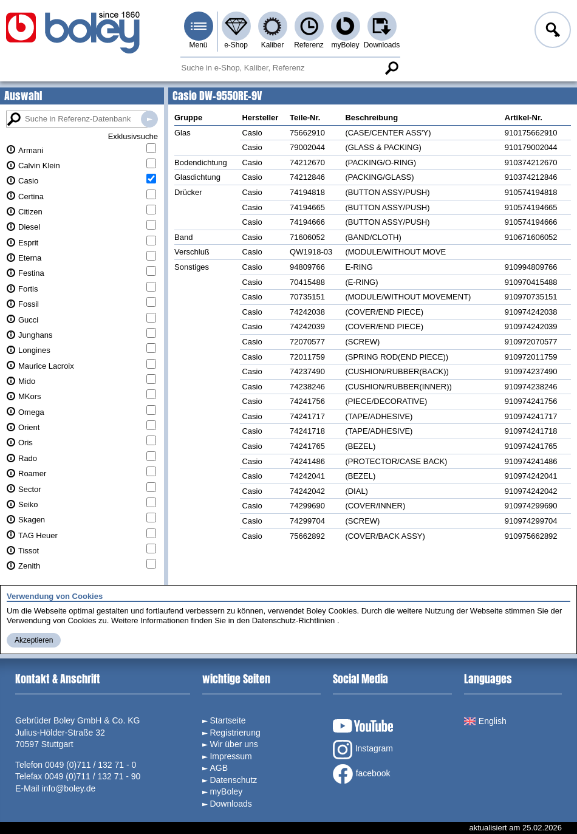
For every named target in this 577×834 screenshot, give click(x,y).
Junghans (35, 335)
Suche (391, 68)
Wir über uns (234, 744)
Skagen (31, 519)
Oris (25, 442)
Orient (28, 427)
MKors (29, 396)
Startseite (227, 720)
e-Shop (236, 45)
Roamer (32, 473)
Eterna (29, 257)
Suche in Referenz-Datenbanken (149, 119)
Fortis (28, 288)
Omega (31, 412)
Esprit (28, 242)
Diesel (29, 226)
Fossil (28, 304)
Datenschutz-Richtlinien (293, 620)
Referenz (309, 45)
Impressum (230, 756)
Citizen (30, 211)
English (485, 721)
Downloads (382, 45)
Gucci (28, 319)
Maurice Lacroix (46, 366)
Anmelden (551, 32)
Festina (31, 273)
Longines (34, 350)
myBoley (345, 45)
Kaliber (272, 45)
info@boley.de (69, 788)
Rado (27, 458)
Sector (29, 489)
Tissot (28, 550)
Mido (26, 381)
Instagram (363, 749)
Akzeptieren (34, 640)
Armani (30, 150)
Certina (31, 196)
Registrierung (235, 732)
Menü (198, 45)
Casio (28, 180)
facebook (362, 774)
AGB (219, 768)
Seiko (28, 504)
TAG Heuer (38, 535)
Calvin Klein (39, 165)
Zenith (29, 565)
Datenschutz (233, 780)
